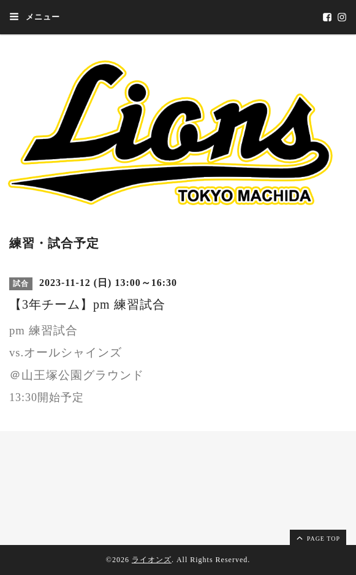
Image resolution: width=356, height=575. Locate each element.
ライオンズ (152, 559)
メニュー (34, 16)
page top (317, 538)
